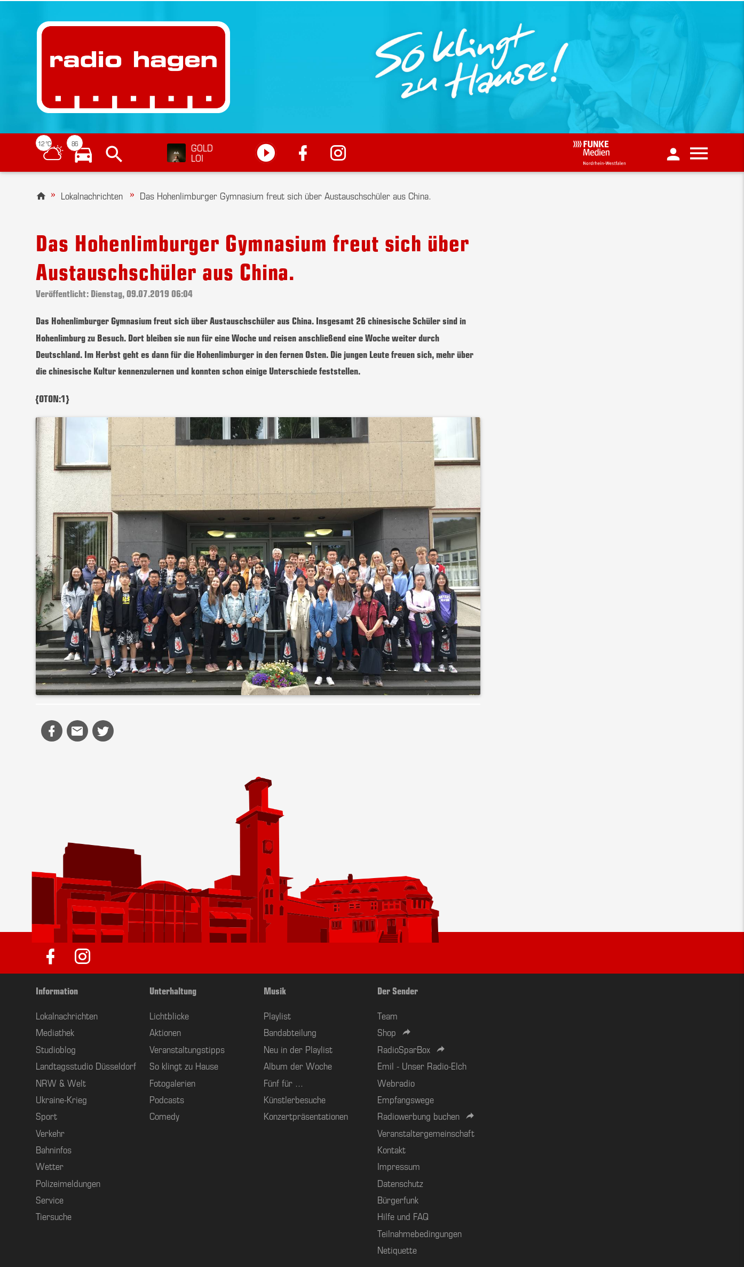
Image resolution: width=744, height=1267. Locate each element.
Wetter (50, 1166)
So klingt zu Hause (183, 1065)
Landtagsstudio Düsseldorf (86, 1065)
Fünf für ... (283, 1082)
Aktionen (165, 1032)
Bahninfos (54, 1149)
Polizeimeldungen (68, 1183)
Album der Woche (298, 1065)
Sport (46, 1115)
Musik (275, 990)
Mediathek (55, 1032)
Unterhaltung (172, 990)
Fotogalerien (172, 1082)
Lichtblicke (169, 1015)
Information (57, 990)
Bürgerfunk (397, 1199)
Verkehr (50, 1132)
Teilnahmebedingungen (419, 1233)
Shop (386, 1032)
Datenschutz (400, 1183)
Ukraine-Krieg (61, 1099)
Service (50, 1199)
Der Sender (397, 990)
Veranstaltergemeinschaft (425, 1132)
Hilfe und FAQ (403, 1216)
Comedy (164, 1115)
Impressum (398, 1166)
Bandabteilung (290, 1032)
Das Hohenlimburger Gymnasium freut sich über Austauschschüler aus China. (285, 195)
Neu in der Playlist (298, 1049)
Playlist (277, 1015)
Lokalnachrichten (92, 195)
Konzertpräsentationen (306, 1115)
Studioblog (56, 1049)
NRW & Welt (61, 1082)
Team (387, 1015)
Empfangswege (405, 1099)
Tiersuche (54, 1216)
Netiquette (397, 1249)
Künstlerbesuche (295, 1099)
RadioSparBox (403, 1049)
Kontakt (391, 1149)
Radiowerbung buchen (418, 1115)
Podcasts (166, 1099)
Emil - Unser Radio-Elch (421, 1065)
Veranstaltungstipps (187, 1049)
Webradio (396, 1082)
